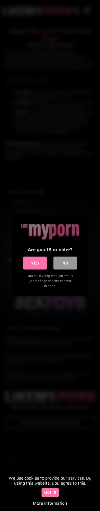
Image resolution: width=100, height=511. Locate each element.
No (65, 263)
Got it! (50, 492)
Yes (35, 263)
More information (50, 503)
